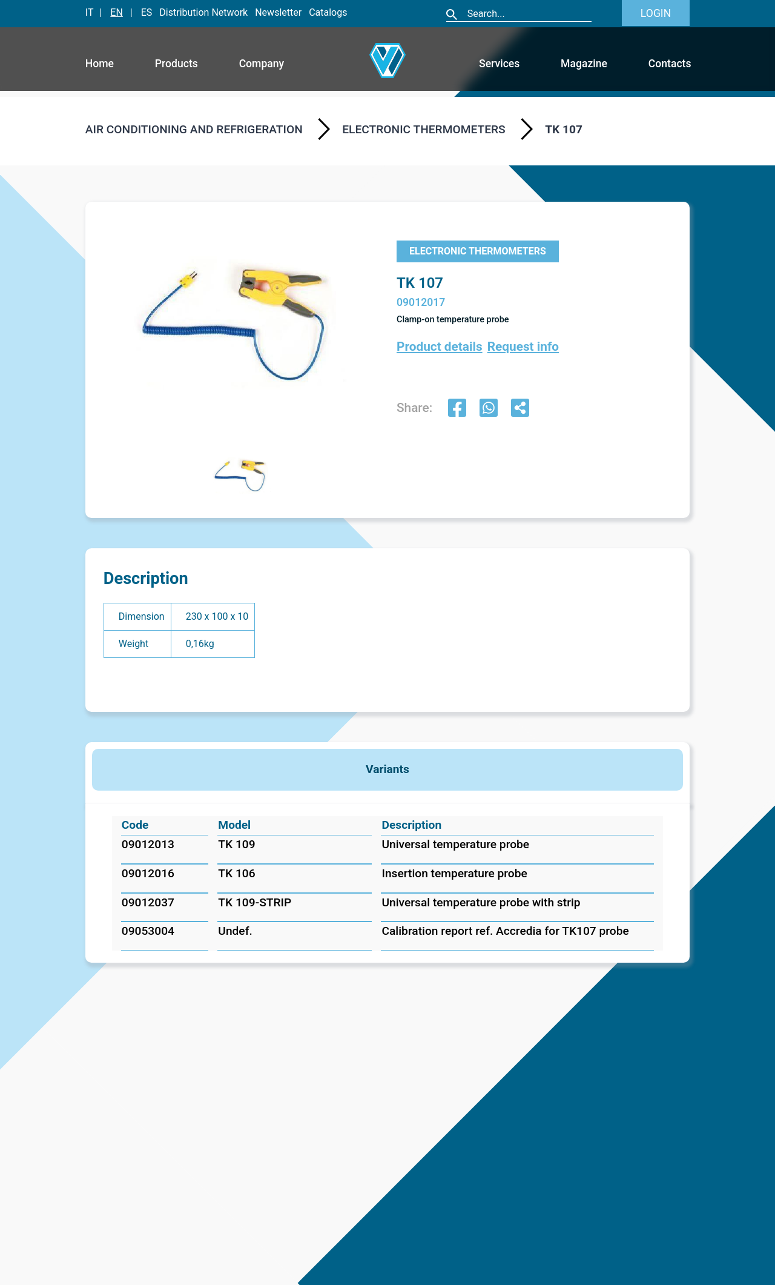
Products (176, 64)
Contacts (669, 64)
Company (262, 64)
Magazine (584, 64)
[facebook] (457, 409)
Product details (440, 346)
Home (99, 64)
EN (116, 12)
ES (147, 12)
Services (499, 64)
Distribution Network (203, 12)
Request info (523, 346)
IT (89, 12)
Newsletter (278, 12)
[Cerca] (529, 13)
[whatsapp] (488, 409)
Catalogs (328, 12)
